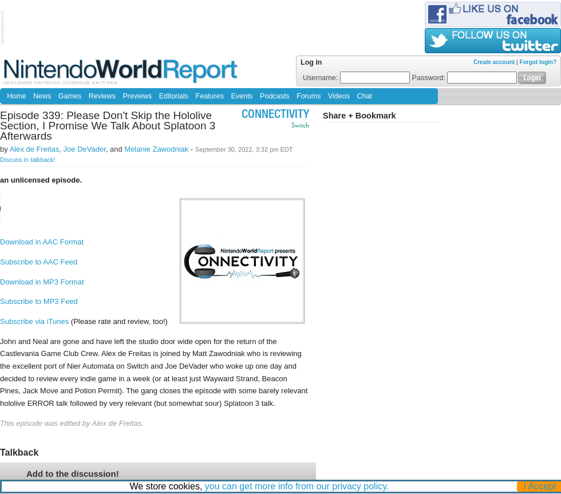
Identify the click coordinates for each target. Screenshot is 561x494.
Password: (464, 78)
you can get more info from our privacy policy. (297, 486)
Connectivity (275, 115)
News (42, 96)
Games (69, 96)
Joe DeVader (85, 149)
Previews (137, 96)
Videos (339, 96)
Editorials (173, 96)
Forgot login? (538, 62)
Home (16, 96)
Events (241, 96)
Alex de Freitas (35, 149)
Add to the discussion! (72, 474)
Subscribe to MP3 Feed (39, 301)
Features (210, 96)
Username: (356, 78)
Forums (309, 96)
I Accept (540, 486)
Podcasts (274, 96)
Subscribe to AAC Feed (38, 262)
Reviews (102, 96)
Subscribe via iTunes (34, 321)
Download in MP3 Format (42, 282)
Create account (494, 62)
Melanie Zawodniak (156, 149)
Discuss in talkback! (28, 159)
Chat (364, 96)
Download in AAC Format (42, 242)
